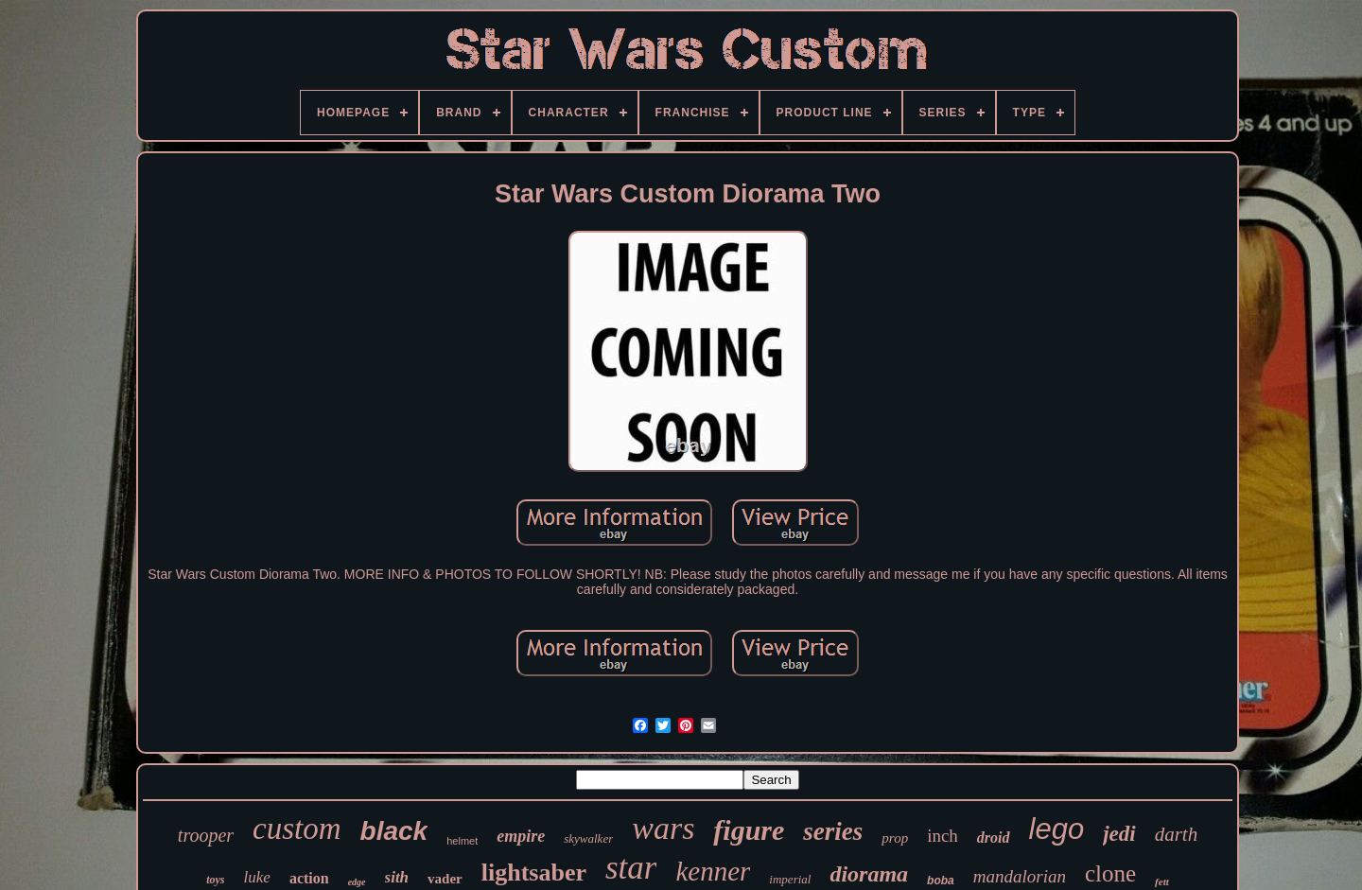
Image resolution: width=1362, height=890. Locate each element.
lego (1057, 829)
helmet (462, 840)
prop (895, 838)
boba (940, 880)
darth (1176, 834)
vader (445, 878)
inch (942, 836)
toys (215, 879)
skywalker (588, 838)
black (394, 831)
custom (297, 828)
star (630, 867)
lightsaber (533, 872)
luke (257, 877)
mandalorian (1019, 876)
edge (357, 882)
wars (663, 828)
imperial (790, 879)
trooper (206, 835)
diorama (868, 874)
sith (397, 877)
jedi (1119, 834)
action (309, 878)
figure (748, 830)
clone (1110, 873)
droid (993, 837)
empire (521, 836)
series (833, 831)
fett (1162, 881)
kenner (712, 871)
